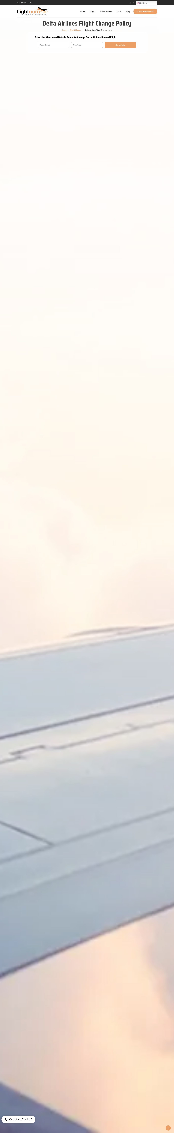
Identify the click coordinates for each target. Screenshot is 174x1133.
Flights (92, 11)
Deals (119, 11)
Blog (128, 11)
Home (82, 11)
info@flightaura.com (25, 2)
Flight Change (75, 30)
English (142, 3)
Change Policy (120, 45)
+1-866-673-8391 (145, 11)
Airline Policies (106, 11)
